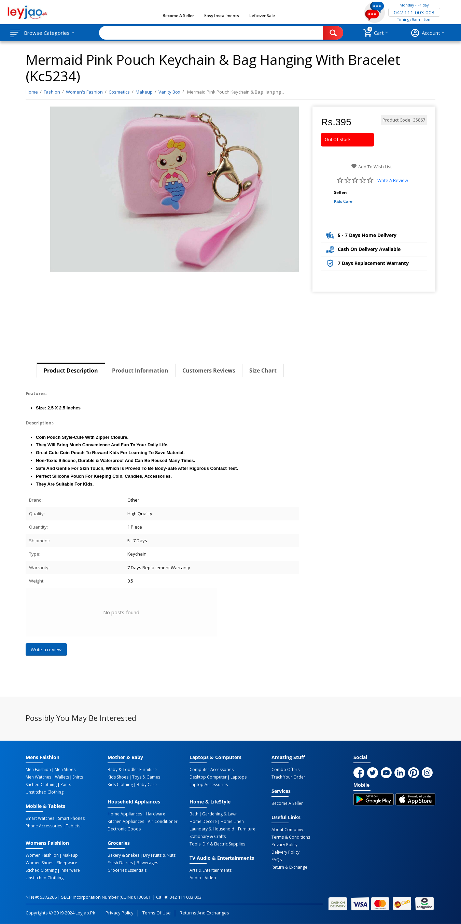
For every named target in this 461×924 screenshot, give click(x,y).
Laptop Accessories (209, 785)
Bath (194, 814)
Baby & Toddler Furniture (132, 770)
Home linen (232, 822)
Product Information (140, 370)
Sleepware (67, 863)
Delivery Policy (285, 852)
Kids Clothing (120, 785)
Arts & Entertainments (211, 870)
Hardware (155, 814)
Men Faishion (38, 770)
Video (210, 878)
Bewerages (147, 863)
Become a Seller (178, 15)
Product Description (71, 370)
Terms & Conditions (290, 837)
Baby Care (147, 785)
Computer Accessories (212, 770)
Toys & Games (146, 777)
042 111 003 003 (414, 12)
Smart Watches (40, 818)
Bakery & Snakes (123, 855)
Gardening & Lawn (220, 814)
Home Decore (203, 822)
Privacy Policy (284, 845)
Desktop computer (208, 777)
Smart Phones (71, 818)
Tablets (73, 826)
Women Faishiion (42, 855)
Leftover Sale (262, 15)
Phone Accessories (44, 826)
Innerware (70, 870)
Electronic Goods (124, 829)
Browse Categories (47, 33)
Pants (65, 785)
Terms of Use (156, 913)
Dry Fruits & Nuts (159, 855)
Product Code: (396, 120)
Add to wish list (371, 167)
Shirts (77, 777)
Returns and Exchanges (204, 913)
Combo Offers (285, 770)
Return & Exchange (289, 867)
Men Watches (38, 777)
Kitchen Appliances (126, 822)
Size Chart (263, 370)
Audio (195, 878)
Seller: (340, 192)
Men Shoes (65, 770)
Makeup (70, 855)
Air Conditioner (163, 822)
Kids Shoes (118, 777)
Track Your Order (288, 777)
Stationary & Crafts (208, 837)
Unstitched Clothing (45, 792)
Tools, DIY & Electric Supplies (217, 844)
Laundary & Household (212, 829)
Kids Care (343, 201)
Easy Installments (221, 15)
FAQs (276, 860)
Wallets (62, 777)
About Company (287, 830)
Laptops (238, 777)
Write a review (392, 180)
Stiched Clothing (41, 785)
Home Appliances (125, 814)
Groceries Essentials (127, 870)
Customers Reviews (208, 370)
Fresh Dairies (120, 863)
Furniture (246, 829)
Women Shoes (39, 863)
